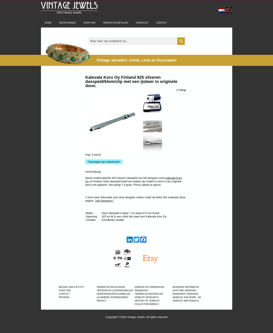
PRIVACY (102, 300)
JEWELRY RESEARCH (146, 297)
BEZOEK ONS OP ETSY (71, 287)
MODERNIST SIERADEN (185, 294)
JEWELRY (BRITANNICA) (186, 300)
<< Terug (181, 90)
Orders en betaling (115, 22)
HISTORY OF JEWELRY (147, 300)
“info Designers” (104, 200)
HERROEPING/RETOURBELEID (113, 294)
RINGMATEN (141, 290)
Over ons (89, 22)
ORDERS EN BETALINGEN (111, 287)
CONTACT (64, 294)
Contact (161, 22)
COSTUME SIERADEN (184, 290)
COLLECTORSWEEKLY (147, 304)
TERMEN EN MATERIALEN (149, 294)
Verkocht (142, 22)
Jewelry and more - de (187, 297)
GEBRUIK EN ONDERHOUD (149, 287)
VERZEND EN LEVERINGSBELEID (115, 290)
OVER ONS (65, 290)
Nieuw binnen (67, 22)
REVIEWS (64, 297)
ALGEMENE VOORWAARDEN (112, 297)
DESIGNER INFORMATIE (186, 287)
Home (48, 22)
